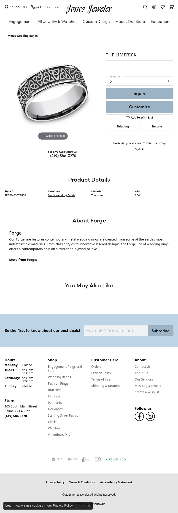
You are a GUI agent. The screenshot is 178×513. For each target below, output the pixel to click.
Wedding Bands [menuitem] (59, 377)
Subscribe (161, 330)
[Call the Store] (16, 416)
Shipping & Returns (105, 385)
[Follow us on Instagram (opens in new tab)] (150, 416)
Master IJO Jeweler (148, 385)
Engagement (20, 21)
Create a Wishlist (147, 392)
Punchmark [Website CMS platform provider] (97, 504)
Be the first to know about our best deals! (42, 330)
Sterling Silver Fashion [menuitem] (64, 415)
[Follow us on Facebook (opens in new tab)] (139, 416)
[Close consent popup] (89, 505)
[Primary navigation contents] (89, 21)
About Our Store (130, 21)
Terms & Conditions (82, 482)
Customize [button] (139, 106)
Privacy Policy (101, 373)
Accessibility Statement (116, 482)
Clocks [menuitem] (52, 422)
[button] (145, 6)
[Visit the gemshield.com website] (116, 459)
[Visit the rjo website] (98, 459)
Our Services (144, 379)
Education (160, 21)
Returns (157, 126)
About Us (141, 373)
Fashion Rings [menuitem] (58, 383)
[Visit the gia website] (57, 459)
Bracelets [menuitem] (55, 390)
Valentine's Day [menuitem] (59, 434)
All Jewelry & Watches (57, 21)
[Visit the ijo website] (72, 459)
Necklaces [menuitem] (55, 409)
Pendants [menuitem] (55, 402)
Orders (96, 366)
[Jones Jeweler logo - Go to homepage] (89, 8)
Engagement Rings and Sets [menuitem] (65, 368)
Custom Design (96, 21)
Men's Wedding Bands (23, 36)
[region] (53, 93)
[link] (16, 6)
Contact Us (143, 366)
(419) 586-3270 (63, 155)
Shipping (123, 126)
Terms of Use (101, 379)
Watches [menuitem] (54, 428)
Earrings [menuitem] (54, 396)
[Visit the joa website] (86, 459)
